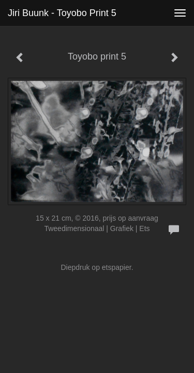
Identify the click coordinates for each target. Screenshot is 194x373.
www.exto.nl (99, 326)
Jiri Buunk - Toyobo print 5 (62, 13)
